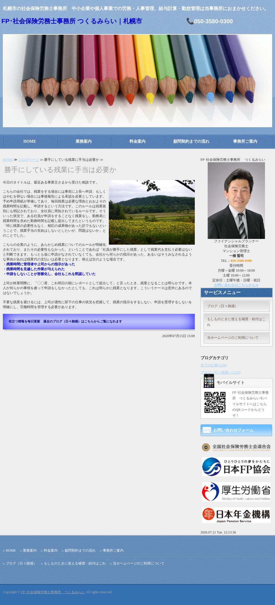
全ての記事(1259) (214, 365)
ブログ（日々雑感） (222, 306)
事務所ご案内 (245, 141)
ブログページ (28, 160)
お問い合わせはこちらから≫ (236, 285)
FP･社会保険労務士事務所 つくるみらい (53, 592)
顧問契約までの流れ (191, 141)
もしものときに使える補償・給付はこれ (236, 322)
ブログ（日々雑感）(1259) (221, 372)
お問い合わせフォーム (233, 430)
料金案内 (137, 141)
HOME (29, 141)
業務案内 (84, 141)
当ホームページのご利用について (233, 338)
